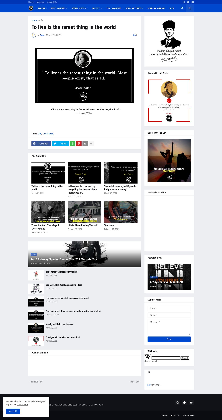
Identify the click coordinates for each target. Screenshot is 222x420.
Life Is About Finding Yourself (82, 225)
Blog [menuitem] (172, 8)
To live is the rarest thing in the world (47, 188)
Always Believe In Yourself (166, 282)
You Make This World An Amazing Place (64, 285)
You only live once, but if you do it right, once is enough (120, 188)
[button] (182, 8)
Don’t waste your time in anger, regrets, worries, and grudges (73, 311)
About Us (40, 2)
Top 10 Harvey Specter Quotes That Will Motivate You (64, 259)
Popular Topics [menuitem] (133, 8)
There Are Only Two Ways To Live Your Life (45, 227)
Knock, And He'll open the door (59, 324)
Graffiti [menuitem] (96, 8)
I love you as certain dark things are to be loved (67, 298)
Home (30, 2)
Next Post (134, 381)
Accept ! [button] (13, 411)
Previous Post (36, 381)
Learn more (22, 404)
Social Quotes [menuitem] (79, 8)
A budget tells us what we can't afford (63, 337)
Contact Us (52, 2)
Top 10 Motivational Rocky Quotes (61, 271)
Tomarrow (109, 225)
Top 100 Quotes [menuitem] (113, 8)
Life (41, 20)
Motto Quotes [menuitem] (58, 8)
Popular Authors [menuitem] (156, 8)
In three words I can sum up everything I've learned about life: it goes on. (82, 189)
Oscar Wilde (48, 134)
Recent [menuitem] (41, 8)
